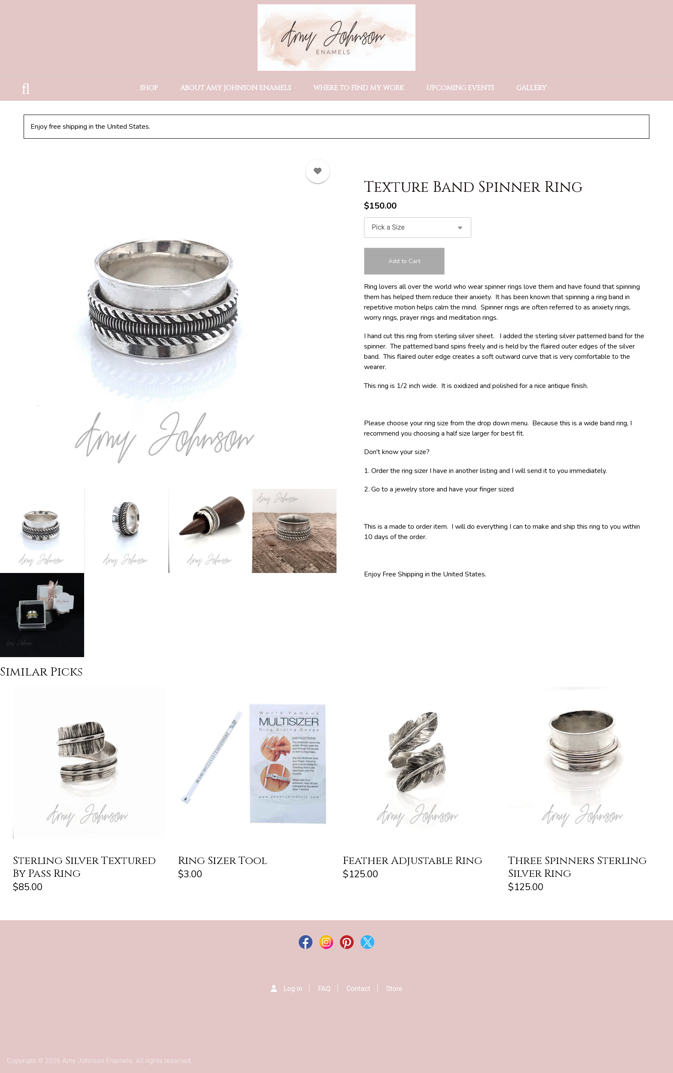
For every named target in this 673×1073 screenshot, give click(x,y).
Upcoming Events (460, 88)
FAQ (324, 989)
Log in (293, 989)
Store (394, 989)
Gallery (531, 88)
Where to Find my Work (358, 88)
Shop (149, 88)
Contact (358, 989)
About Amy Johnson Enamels (235, 88)
